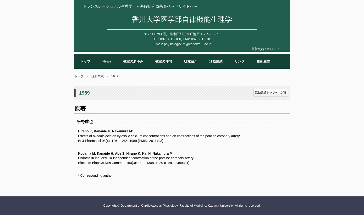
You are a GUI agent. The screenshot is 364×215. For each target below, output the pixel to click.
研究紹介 (190, 61)
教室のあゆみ (133, 61)
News (106, 61)
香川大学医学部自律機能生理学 (182, 19)
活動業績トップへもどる (271, 92)
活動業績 (216, 61)
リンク (240, 61)
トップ (85, 61)
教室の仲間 (163, 61)
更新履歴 (263, 61)
